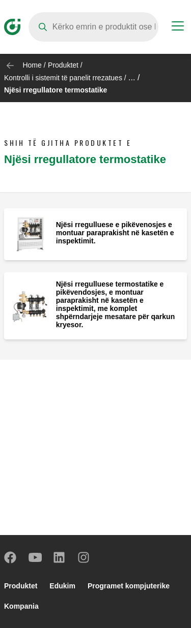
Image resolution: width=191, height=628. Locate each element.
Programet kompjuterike (129, 586)
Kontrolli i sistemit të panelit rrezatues (63, 78)
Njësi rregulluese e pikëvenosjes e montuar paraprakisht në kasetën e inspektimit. (115, 233)
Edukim (62, 586)
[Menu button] (178, 27)
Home (31, 65)
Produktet (63, 65)
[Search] (93, 27)
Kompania (21, 606)
